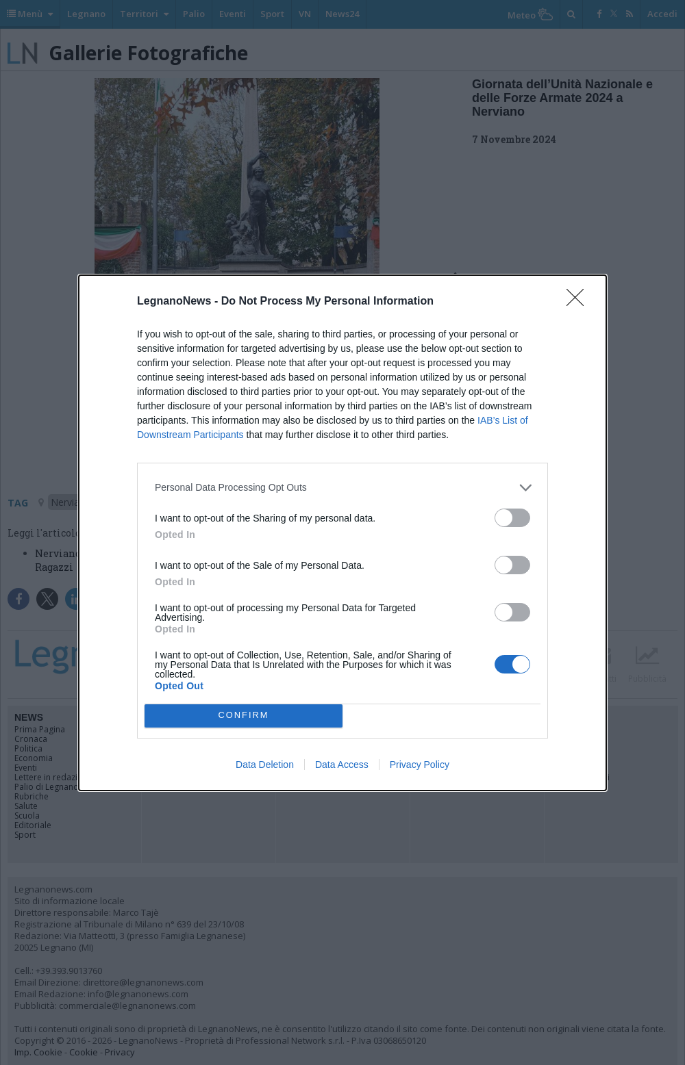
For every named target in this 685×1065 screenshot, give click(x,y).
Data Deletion (265, 764)
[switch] (512, 518)
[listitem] (342, 487)
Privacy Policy (419, 764)
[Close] (579, 302)
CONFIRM (243, 715)
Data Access (342, 764)
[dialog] (342, 533)
